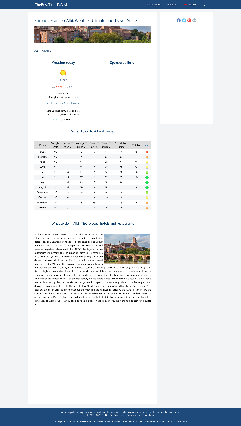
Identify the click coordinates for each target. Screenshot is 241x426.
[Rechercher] (204, 4)
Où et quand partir (62, 421)
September (141, 412)
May (112, 412)
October (152, 412)
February (89, 412)
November (163, 412)
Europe (41, 20)
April (105, 412)
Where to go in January (72, 412)
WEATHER (47, 51)
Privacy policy (133, 415)
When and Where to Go (84, 421)
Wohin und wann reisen (108, 421)
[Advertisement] (122, 93)
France (57, 20)
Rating (147, 145)
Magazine (172, 4)
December (175, 412)
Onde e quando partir (177, 421)
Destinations (154, 4)
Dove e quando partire (154, 421)
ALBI (36, 51)
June (118, 412)
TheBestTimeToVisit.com (113, 415)
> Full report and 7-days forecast (63, 103)
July (124, 412)
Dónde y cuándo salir (132, 421)
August (131, 412)
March (99, 412)
